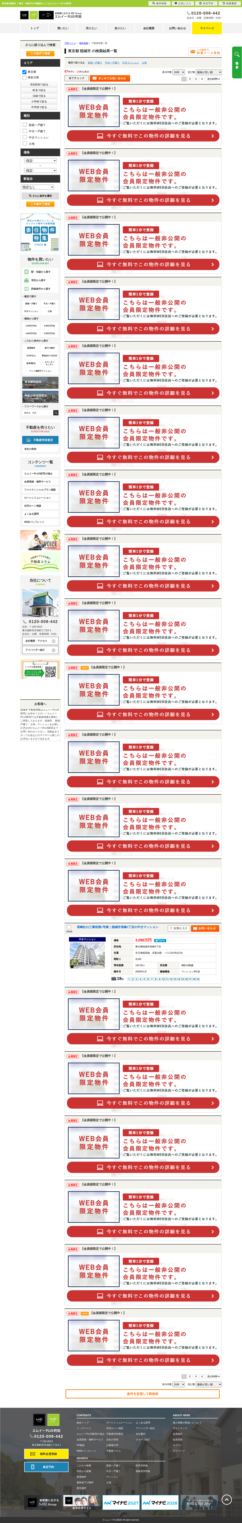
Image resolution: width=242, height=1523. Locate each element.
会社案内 (140, 1434)
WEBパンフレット (34, 522)
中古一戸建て (112, 62)
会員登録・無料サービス (37, 481)
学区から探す (38, 280)
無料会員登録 (48, 1453)
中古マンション (130, 62)
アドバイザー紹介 (35, 650)
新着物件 (81, 1476)
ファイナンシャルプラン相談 (40, 489)
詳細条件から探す (41, 288)
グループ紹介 (143, 1439)
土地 (144, 62)
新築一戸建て (95, 62)
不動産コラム (113, 1450)
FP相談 (80, 1445)
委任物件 (81, 1488)
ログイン (178, 1445)
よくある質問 (31, 514)
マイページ (207, 28)
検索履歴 (230, 3)
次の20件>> (213, 79)
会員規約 (178, 1434)
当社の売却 (30, 449)
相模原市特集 (143, 1471)
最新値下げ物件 (85, 1482)
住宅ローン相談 (32, 505)
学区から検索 (84, 1471)
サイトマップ (180, 1428)
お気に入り (183, 3)
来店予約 (48, 1467)
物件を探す (237, 63)
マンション (112, 1476)
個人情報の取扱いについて (187, 1422)
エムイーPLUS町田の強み (38, 473)
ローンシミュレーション (37, 497)
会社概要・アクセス (36, 640)
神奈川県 (30, 77)
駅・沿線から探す (41, 271)
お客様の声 (112, 1445)
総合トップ (83, 1422)
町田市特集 (142, 1465)
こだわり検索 (84, 1465)
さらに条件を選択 (40, 195)
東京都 (29, 71)
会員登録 (178, 1439)
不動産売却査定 (43, 440)
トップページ (84, 1428)
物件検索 (159, 3)
